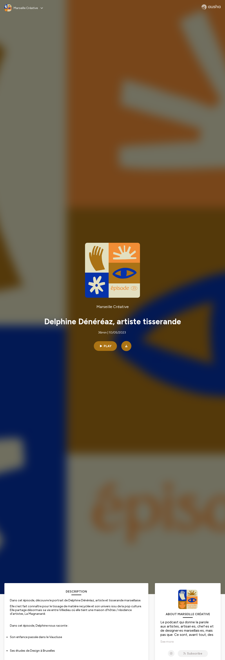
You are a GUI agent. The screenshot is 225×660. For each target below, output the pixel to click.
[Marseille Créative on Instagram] (171, 653)
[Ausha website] (211, 7)
